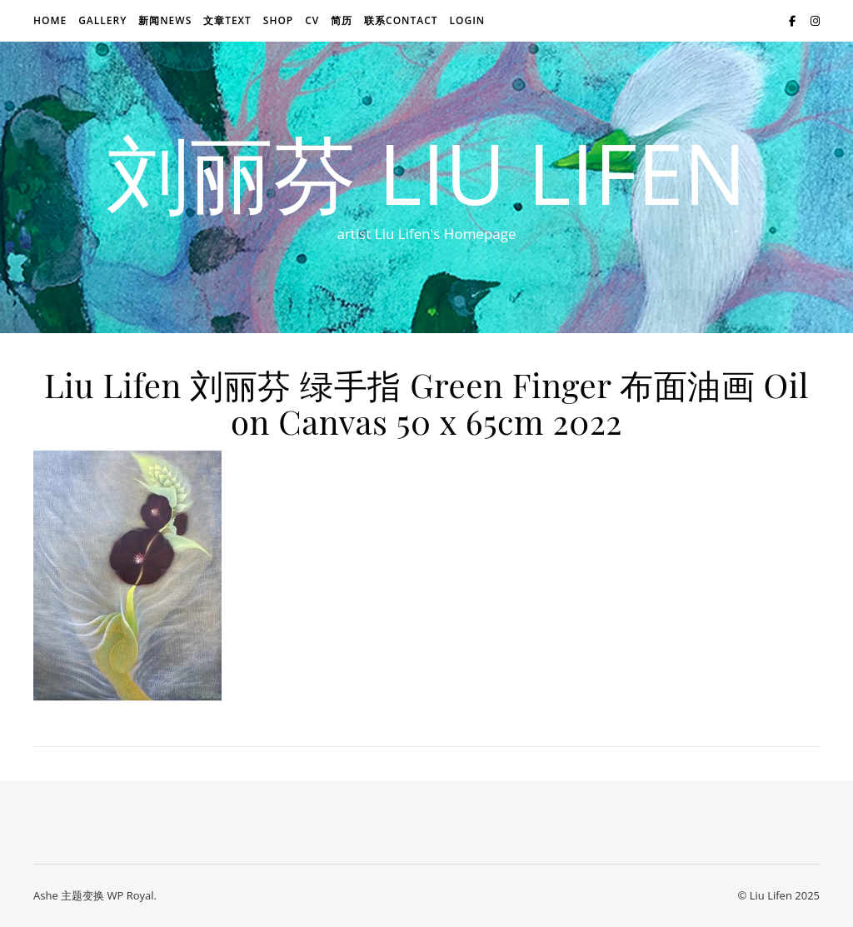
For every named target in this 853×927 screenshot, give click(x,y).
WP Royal (130, 895)
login (467, 20)
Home (50, 20)
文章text (227, 20)
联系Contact (401, 20)
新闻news (165, 20)
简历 (341, 20)
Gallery (102, 20)
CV (312, 20)
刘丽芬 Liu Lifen (426, 172)
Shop (278, 20)
